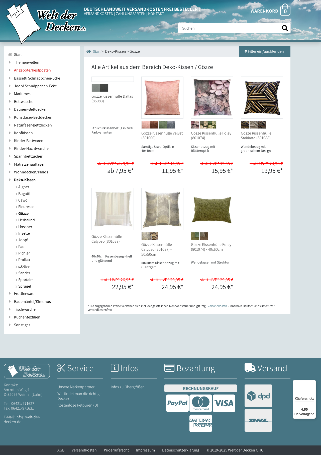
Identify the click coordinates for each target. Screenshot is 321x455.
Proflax (23, 259)
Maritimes (19, 93)
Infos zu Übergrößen (128, 386)
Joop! (22, 239)
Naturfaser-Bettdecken (30, 125)
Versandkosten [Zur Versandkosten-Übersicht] (217, 306)
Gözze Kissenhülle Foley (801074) (211, 136)
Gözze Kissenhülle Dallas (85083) (112, 136)
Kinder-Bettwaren (25, 140)
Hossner (24, 226)
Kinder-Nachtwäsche (28, 148)
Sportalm (25, 279)
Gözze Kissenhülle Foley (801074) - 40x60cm (211, 247)
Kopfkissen (20, 133)
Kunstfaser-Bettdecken (30, 117)
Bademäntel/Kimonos (29, 301)
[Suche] (234, 28)
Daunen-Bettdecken (28, 109)
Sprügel (23, 286)
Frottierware (21, 293)
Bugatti (23, 193)
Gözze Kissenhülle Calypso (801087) (106, 239)
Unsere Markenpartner (75, 386)
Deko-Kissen (22, 179)
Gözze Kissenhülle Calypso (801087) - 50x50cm (156, 249)
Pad (20, 246)
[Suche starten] (284, 28)
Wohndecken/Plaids (28, 172)
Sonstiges (19, 325)
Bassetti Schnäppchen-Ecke (34, 78)
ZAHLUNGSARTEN (131, 13)
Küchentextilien (24, 317)
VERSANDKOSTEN (98, 13)
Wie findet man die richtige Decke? (79, 396)
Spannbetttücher (25, 156)
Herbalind (25, 220)
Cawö (22, 200)
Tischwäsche (22, 309)
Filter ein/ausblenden (265, 51)
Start (93, 51)
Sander (23, 273)
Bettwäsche (20, 101)
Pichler (23, 253)
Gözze (22, 213)
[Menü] (313, 383)
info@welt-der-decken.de (22, 419)
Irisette (23, 233)
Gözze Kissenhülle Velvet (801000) (162, 136)
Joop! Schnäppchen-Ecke (32, 86)
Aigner (22, 186)
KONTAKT (156, 13)
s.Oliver (23, 266)
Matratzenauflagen (27, 164)
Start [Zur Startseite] (15, 54)
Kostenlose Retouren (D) (77, 405)
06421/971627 (22, 403)
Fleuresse (25, 206)
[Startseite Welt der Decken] (27, 370)
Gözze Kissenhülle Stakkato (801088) (256, 136)
